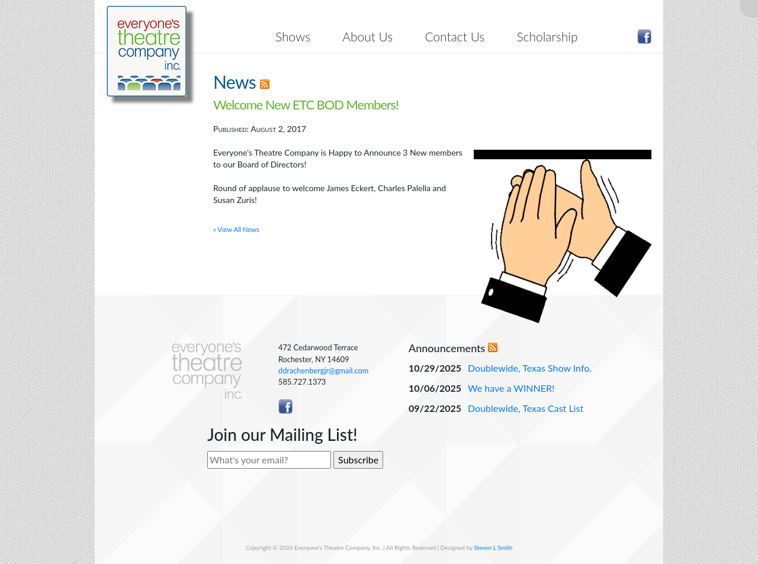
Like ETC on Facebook (644, 37)
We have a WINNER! (511, 388)
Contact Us (454, 36)
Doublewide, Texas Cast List (525, 408)
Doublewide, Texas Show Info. (530, 367)
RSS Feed (264, 84)
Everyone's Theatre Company (147, 51)
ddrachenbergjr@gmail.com (323, 370)
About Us (367, 36)
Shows (292, 36)
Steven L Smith (493, 547)
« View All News (236, 229)
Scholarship (546, 36)
